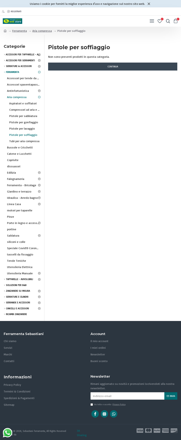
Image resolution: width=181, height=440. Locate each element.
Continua (113, 66)
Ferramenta (19, 31)
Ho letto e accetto (108, 404)
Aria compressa (42, 31)
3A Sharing (82, 433)
